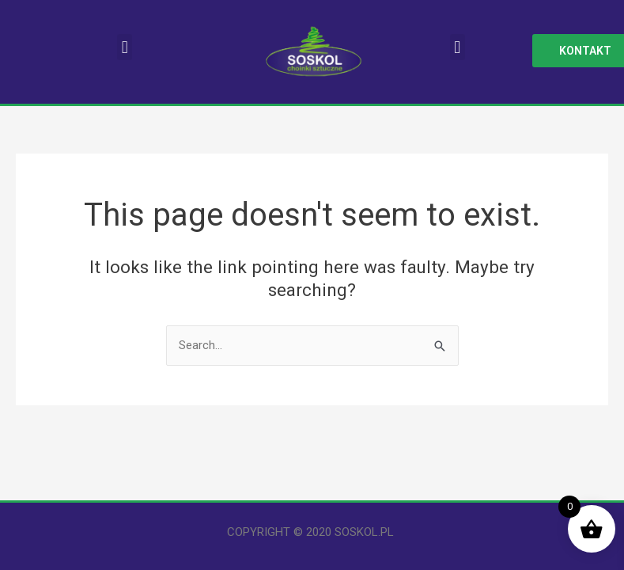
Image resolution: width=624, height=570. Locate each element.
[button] (124, 47)
